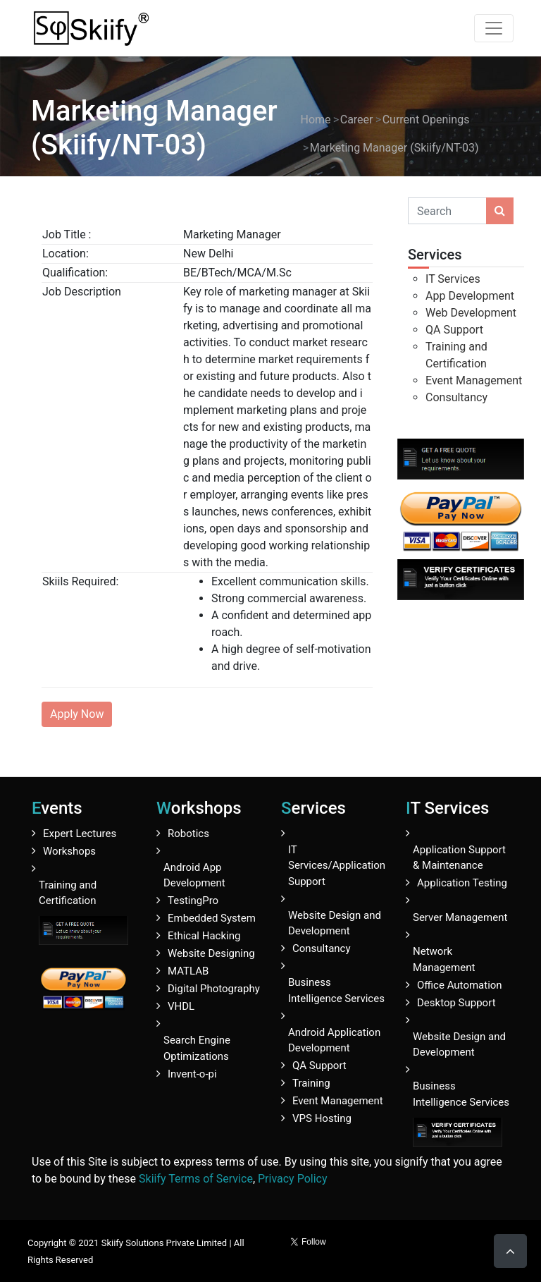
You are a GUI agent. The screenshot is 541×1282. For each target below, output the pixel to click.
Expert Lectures (79, 833)
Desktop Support (456, 1002)
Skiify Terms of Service (196, 1178)
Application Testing (462, 883)
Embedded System (212, 918)
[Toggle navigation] (494, 28)
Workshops (69, 851)
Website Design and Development (334, 923)
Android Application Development (334, 1040)
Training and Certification (68, 893)
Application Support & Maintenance (459, 857)
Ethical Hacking (204, 935)
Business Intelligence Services (336, 990)
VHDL (181, 1006)
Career (356, 119)
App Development (469, 296)
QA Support (454, 329)
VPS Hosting (322, 1118)
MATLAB (188, 971)
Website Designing (211, 953)
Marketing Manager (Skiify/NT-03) (394, 147)
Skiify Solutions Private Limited (164, 1243)
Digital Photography (214, 988)
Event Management (473, 380)
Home (316, 119)
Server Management (460, 917)
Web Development (470, 312)
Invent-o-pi (192, 1074)
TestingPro (193, 900)
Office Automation (459, 985)
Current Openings (426, 119)
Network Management (444, 959)
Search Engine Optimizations (196, 1048)
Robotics (188, 833)
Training (311, 1083)
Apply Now (77, 714)
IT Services (452, 279)
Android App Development (194, 875)
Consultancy (456, 397)
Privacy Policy (293, 1178)
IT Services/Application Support (336, 865)
